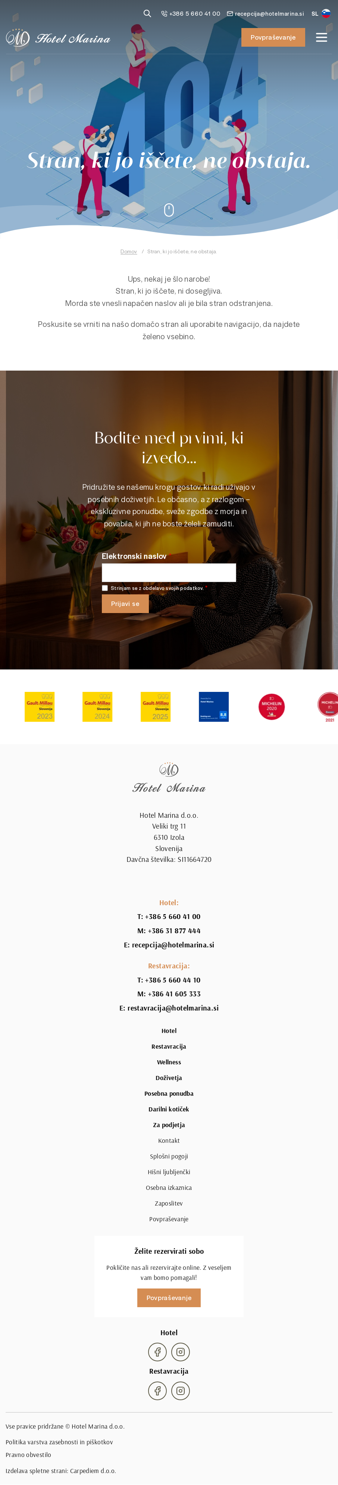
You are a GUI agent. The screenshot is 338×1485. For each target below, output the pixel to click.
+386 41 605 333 (174, 994)
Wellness (169, 1062)
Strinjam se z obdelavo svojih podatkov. (157, 588)
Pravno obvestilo (28, 1454)
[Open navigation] (321, 37)
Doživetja (169, 1077)
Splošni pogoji (169, 1156)
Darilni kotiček (168, 1109)
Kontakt (169, 1140)
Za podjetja (169, 1124)
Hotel (169, 1030)
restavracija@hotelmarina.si (173, 1008)
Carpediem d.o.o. (93, 1470)
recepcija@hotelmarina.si (173, 945)
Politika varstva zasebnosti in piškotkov (59, 1442)
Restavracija (168, 1046)
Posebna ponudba (169, 1093)
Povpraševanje (273, 37)
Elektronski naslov (134, 555)
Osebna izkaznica (169, 1187)
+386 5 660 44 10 (172, 980)
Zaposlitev (169, 1203)
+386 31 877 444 (174, 930)
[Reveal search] (147, 13)
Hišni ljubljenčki (169, 1171)
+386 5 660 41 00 (172, 916)
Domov (129, 251)
